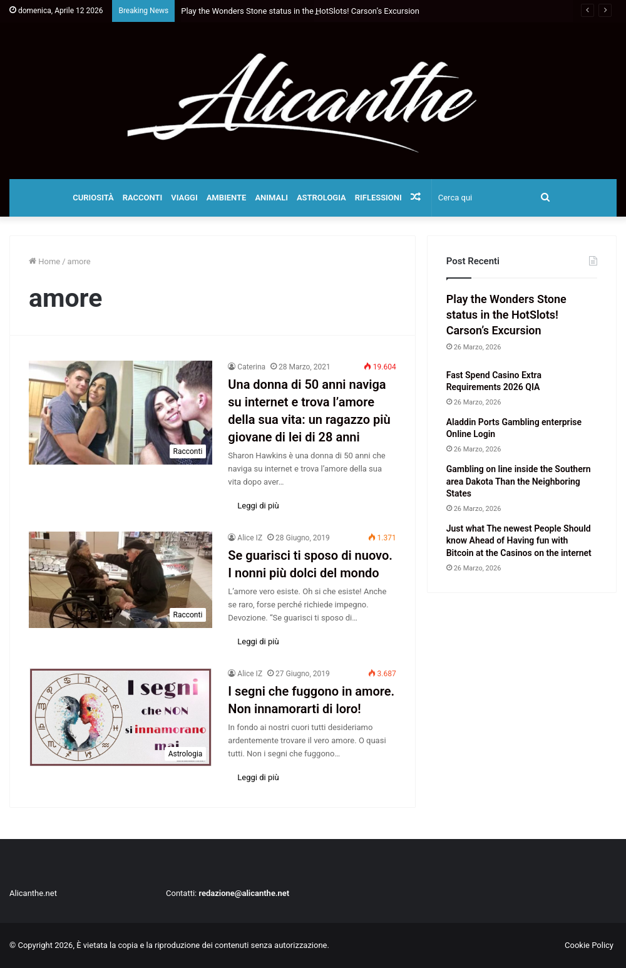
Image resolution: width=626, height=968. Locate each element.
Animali (271, 197)
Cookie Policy (589, 945)
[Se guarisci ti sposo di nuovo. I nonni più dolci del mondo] (120, 580)
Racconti (143, 197)
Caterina (251, 367)
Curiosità (93, 197)
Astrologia (321, 197)
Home (44, 261)
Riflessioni (378, 197)
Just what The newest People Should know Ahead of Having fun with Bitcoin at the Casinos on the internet (519, 540)
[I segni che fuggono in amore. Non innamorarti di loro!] (120, 717)
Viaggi (184, 197)
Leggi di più (258, 505)
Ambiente (227, 197)
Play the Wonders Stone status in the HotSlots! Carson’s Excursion (506, 314)
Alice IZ (249, 537)
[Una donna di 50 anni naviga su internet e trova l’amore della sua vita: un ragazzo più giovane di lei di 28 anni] (120, 412)
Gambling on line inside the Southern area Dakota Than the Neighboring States (518, 481)
